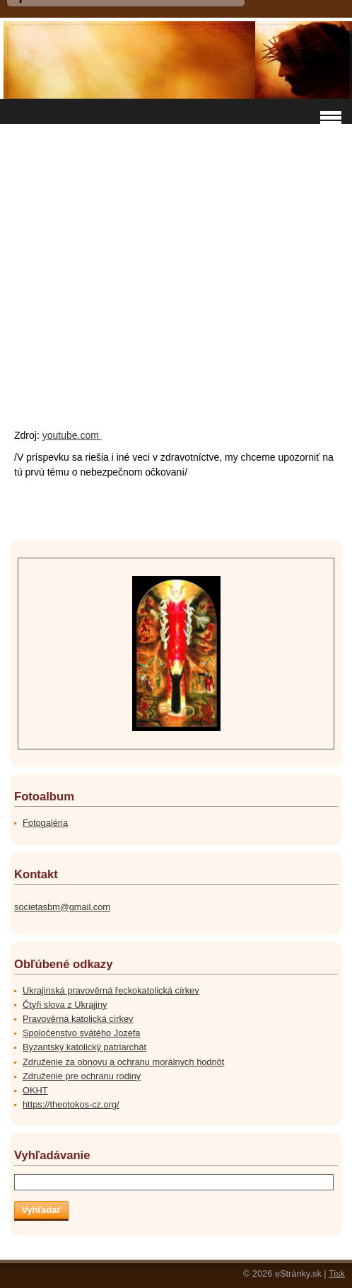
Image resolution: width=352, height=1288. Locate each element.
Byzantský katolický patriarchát (84, 1047)
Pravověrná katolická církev (78, 1018)
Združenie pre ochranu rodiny (82, 1076)
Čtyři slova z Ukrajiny (65, 1004)
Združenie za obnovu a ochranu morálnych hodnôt (123, 1062)
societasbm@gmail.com (62, 907)
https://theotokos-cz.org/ (71, 1104)
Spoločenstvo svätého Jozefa (81, 1033)
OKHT (35, 1090)
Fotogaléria (45, 822)
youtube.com (72, 435)
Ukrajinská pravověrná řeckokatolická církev (111, 990)
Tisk (337, 1273)
